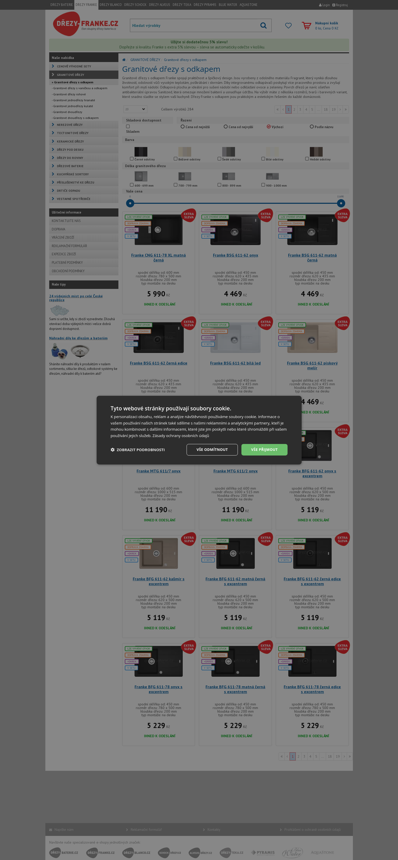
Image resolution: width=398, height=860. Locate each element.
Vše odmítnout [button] (212, 449)
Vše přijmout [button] (264, 449)
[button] (138, 449)
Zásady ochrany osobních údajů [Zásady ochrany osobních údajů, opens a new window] (180, 435)
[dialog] (199, 430)
